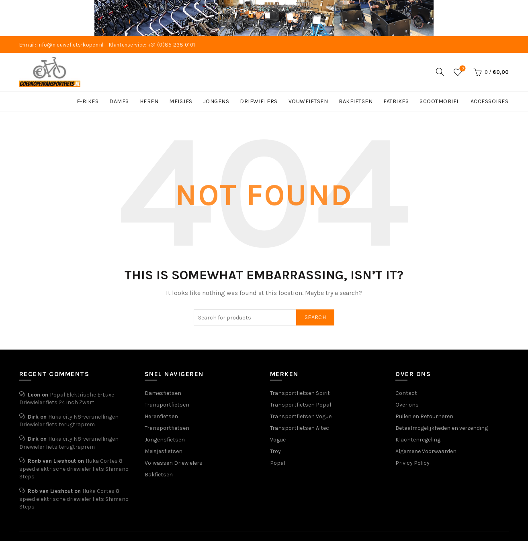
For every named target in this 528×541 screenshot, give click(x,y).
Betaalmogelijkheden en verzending (441, 427)
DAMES (119, 101)
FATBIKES (396, 101)
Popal (277, 462)
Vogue (278, 439)
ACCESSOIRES (490, 101)
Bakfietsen (159, 474)
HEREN (149, 101)
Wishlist (462, 68)
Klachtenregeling (417, 439)
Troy (275, 450)
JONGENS (216, 101)
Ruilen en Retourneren (424, 416)
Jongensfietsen (165, 439)
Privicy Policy (412, 462)
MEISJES (180, 101)
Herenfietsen (161, 416)
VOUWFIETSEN (308, 101)
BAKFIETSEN (355, 101)
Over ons (407, 404)
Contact (406, 392)
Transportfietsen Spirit (300, 392)
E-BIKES (88, 101)
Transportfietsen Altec (299, 427)
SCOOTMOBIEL (440, 101)
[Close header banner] (516, 18)
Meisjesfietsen (163, 450)
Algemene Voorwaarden (425, 450)
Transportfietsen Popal (300, 404)
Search (315, 317)
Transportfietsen (167, 404)
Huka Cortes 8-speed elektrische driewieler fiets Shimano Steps (74, 469)
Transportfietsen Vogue (301, 416)
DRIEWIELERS (259, 101)
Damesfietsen (163, 392)
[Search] (440, 71)
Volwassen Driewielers (174, 462)
